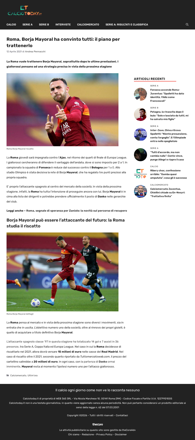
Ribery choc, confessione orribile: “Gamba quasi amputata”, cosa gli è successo (168, 174)
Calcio (11, 24)
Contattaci (122, 415)
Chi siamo (73, 434)
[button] (187, 25)
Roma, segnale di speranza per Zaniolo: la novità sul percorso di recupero (76, 210)
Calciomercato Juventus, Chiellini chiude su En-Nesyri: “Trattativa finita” (167, 192)
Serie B (44, 24)
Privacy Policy (104, 434)
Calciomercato (88, 24)
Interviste (63, 24)
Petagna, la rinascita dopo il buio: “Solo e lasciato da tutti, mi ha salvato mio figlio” (169, 115)
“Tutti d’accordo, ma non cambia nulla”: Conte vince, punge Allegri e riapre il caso (167, 156)
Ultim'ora (33, 375)
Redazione (88, 434)
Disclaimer (121, 434)
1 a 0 (111, 167)
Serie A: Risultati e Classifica (127, 24)
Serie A (27, 24)
